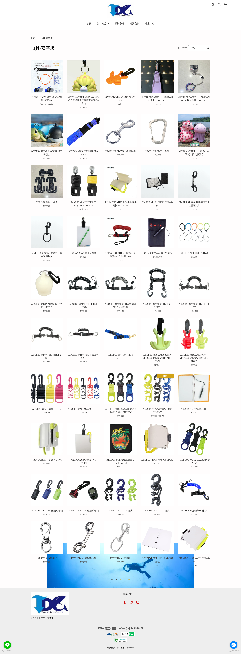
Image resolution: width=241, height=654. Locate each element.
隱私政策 (120, 648)
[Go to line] (7, 645)
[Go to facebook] (233, 645)
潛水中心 (150, 23)
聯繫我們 (134, 23)
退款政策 (130, 648)
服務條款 (111, 648)
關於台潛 (119, 23)
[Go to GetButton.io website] (7, 651)
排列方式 (182, 48)
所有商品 (103, 23)
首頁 (88, 23)
